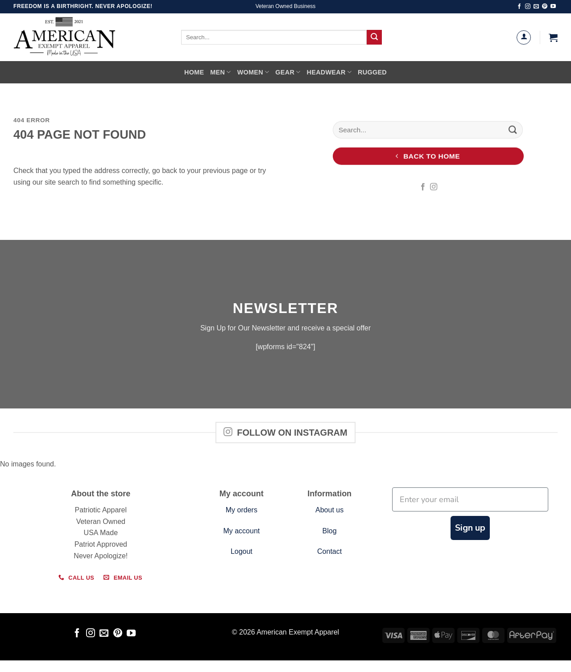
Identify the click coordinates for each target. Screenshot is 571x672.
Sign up (470, 528)
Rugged (372, 72)
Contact (329, 551)
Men (220, 72)
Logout (241, 551)
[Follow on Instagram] (527, 7)
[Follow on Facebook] (519, 7)
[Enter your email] (470, 499)
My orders (241, 510)
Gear (287, 72)
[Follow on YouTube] (553, 7)
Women (253, 72)
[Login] (524, 37)
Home (194, 72)
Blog (330, 531)
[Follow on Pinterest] (544, 7)
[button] (553, 37)
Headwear (329, 72)
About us (329, 510)
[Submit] (374, 37)
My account (241, 531)
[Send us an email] (536, 7)
